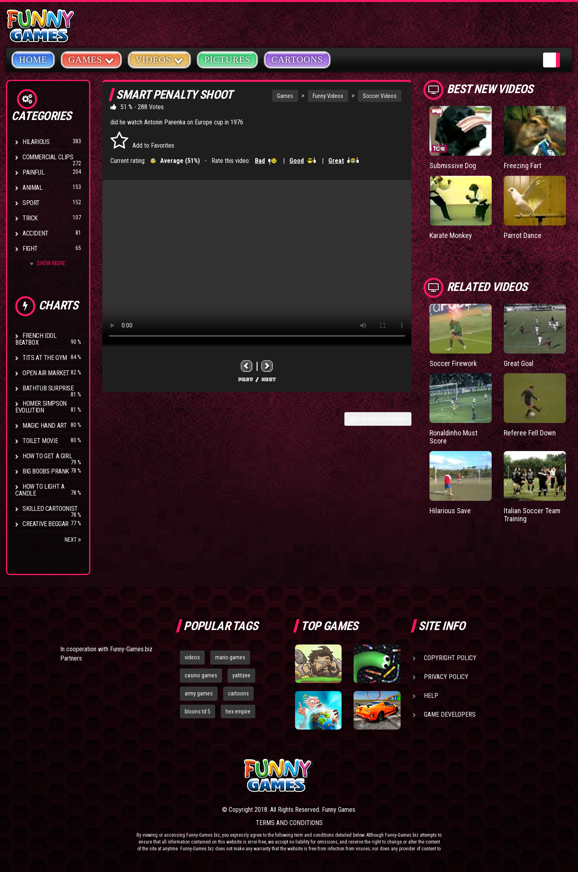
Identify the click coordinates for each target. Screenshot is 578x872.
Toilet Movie (40, 441)
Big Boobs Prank (45, 471)
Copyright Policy (450, 658)
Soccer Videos (380, 96)
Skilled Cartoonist (50, 508)
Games (285, 96)
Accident (35, 233)
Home (33, 60)
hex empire (238, 711)
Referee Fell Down (530, 433)
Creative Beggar (45, 524)
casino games (201, 675)
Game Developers (450, 714)
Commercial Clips (47, 157)
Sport (31, 203)
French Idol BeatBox (36, 339)
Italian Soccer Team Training (532, 514)
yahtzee (241, 675)
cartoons (238, 693)
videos (192, 657)
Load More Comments (378, 419)
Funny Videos (328, 96)
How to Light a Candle (39, 490)
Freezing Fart (522, 165)
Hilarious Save (450, 510)
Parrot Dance (522, 235)
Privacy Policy (446, 677)
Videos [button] (159, 59)
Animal (32, 187)
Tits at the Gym (44, 358)
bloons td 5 (197, 711)
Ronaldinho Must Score (453, 437)
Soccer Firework (453, 363)
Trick (30, 218)
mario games (230, 657)
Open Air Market (45, 373)
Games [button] (91, 59)
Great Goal (518, 363)
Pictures (227, 60)
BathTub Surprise (48, 388)
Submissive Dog (452, 165)
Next (73, 540)
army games (199, 693)
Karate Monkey (450, 235)
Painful (33, 172)
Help (431, 695)
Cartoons (297, 60)
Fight (30, 248)
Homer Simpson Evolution (41, 407)
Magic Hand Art (44, 425)
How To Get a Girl (47, 456)
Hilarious (35, 142)
